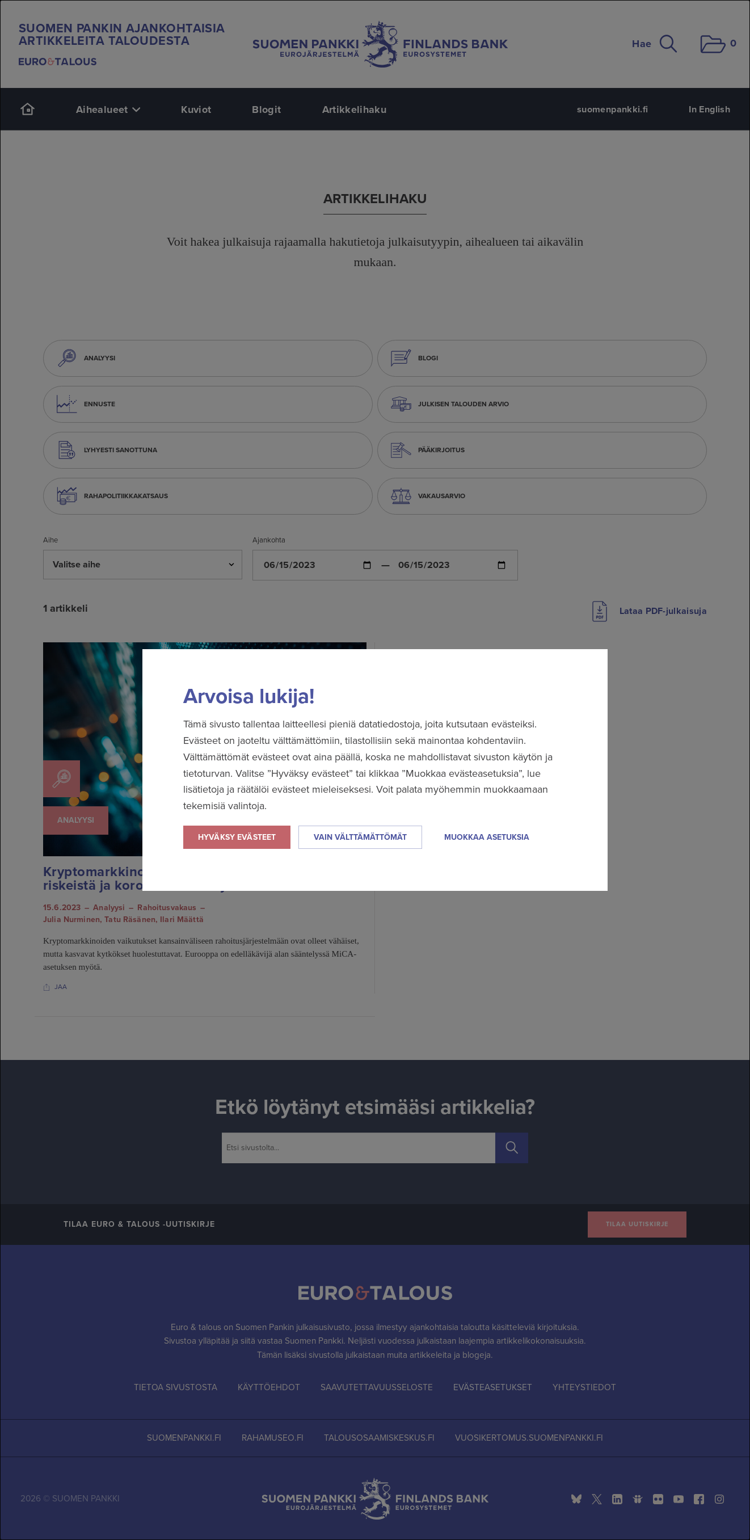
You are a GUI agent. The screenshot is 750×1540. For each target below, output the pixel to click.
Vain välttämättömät (360, 837)
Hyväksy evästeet (237, 837)
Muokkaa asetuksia (486, 837)
